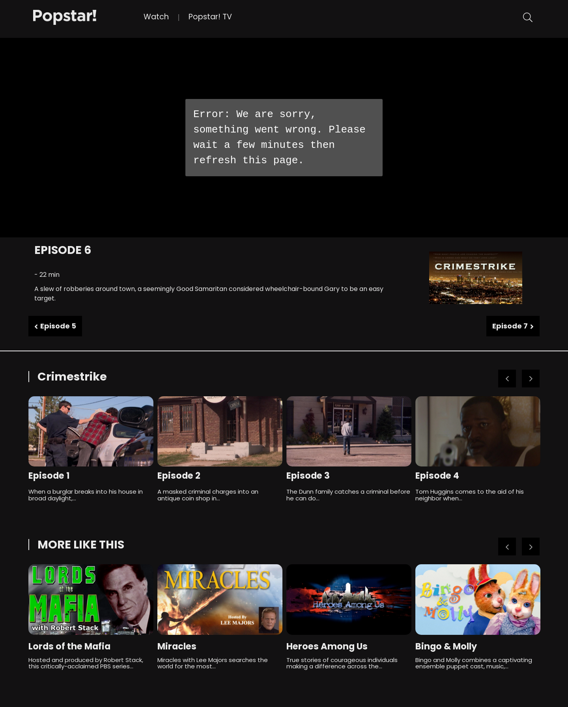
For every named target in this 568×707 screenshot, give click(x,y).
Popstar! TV (210, 16)
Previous (507, 379)
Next (531, 379)
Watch (156, 16)
